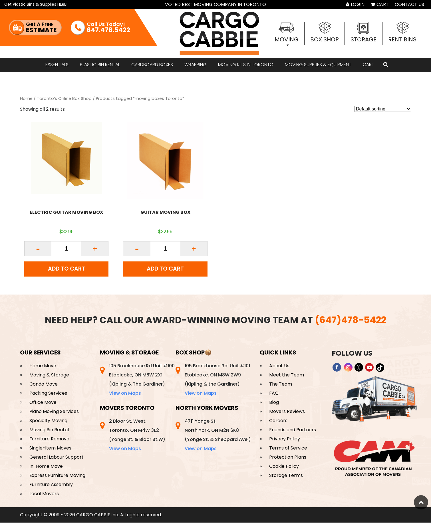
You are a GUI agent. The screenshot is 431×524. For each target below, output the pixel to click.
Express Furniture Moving (57, 476)
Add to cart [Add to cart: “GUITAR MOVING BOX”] (165, 269)
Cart (379, 4)
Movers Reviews (287, 413)
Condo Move (43, 385)
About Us (279, 367)
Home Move (42, 367)
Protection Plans (287, 458)
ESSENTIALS (57, 64)
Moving (287, 39)
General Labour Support (56, 458)
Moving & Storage (49, 376)
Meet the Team (286, 376)
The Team (280, 385)
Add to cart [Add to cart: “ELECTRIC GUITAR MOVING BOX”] (66, 269)
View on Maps (125, 394)
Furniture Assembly (51, 486)
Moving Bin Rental (49, 431)
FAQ (274, 394)
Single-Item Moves (50, 449)
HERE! (62, 4)
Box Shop (324, 39)
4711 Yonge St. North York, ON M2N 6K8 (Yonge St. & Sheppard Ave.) (218, 436)
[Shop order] (383, 109)
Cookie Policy (284, 467)
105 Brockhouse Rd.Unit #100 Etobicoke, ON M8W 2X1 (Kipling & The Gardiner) (142, 381)
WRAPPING (195, 64)
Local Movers (44, 495)
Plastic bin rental (100, 64)
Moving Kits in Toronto (245, 64)
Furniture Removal (50, 440)
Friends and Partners (292, 431)
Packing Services (48, 394)
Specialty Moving (48, 422)
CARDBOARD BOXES (152, 64)
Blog (274, 403)
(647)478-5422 (350, 321)
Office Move (43, 403)
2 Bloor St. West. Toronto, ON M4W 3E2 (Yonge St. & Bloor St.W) (137, 436)
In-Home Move (46, 467)
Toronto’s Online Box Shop (64, 98)
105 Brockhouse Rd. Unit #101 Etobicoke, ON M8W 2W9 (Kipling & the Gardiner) (217, 381)
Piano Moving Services (54, 413)
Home (26, 98)
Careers (278, 422)
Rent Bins (402, 39)
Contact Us (409, 4)
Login (355, 4)
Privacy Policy (284, 440)
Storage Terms (286, 476)
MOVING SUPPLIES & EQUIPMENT (318, 64)
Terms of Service (288, 449)
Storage (363, 39)
